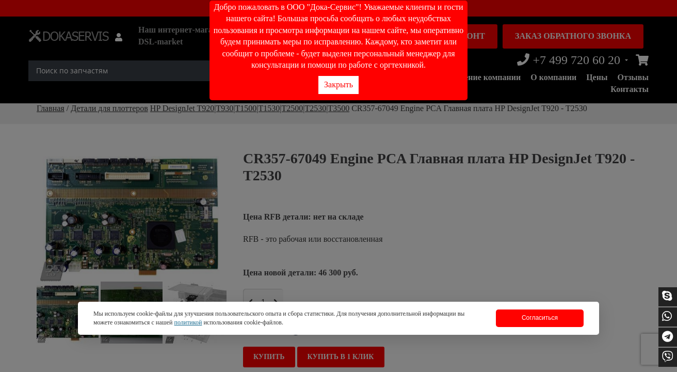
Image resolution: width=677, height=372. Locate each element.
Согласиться (540, 317)
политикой (188, 322)
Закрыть (338, 84)
